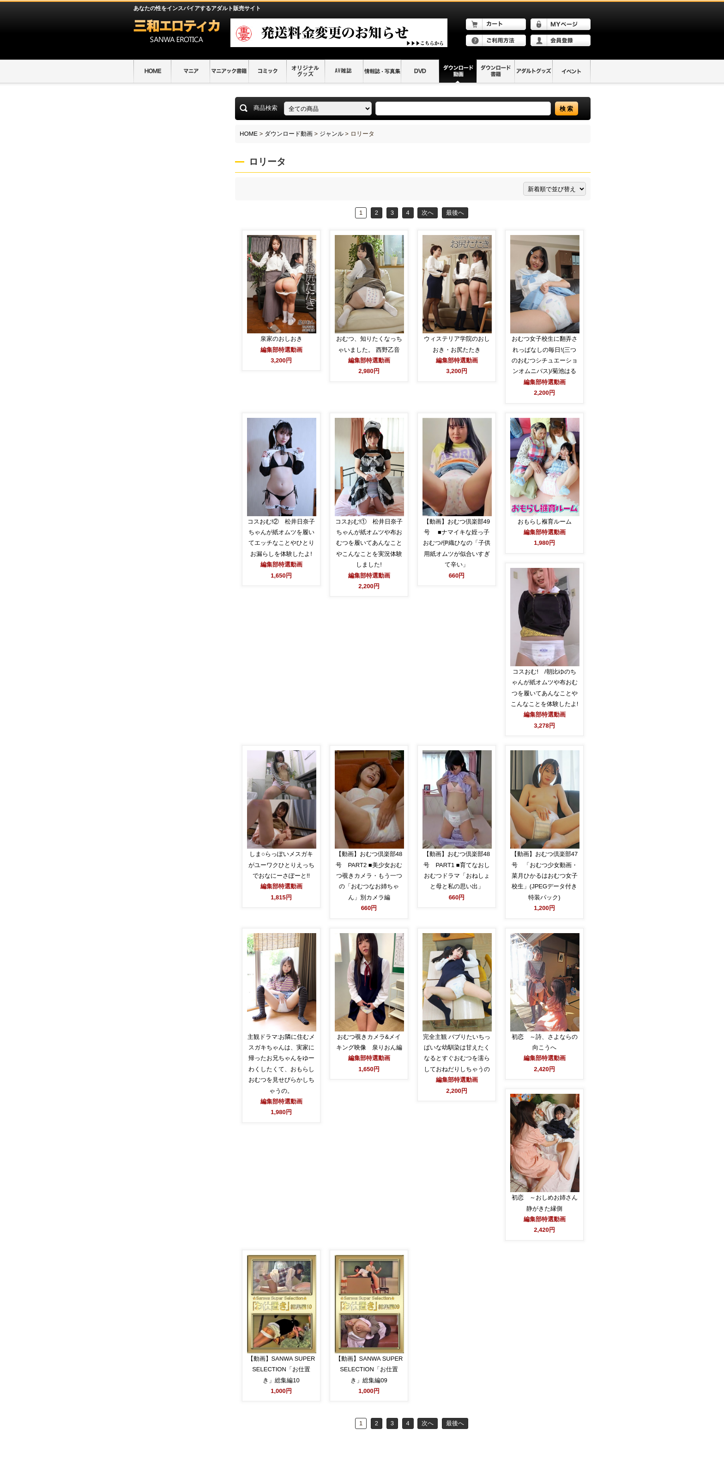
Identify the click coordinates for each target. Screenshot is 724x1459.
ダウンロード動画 (289, 133)
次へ (428, 212)
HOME (249, 133)
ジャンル (332, 133)
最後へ (455, 212)
